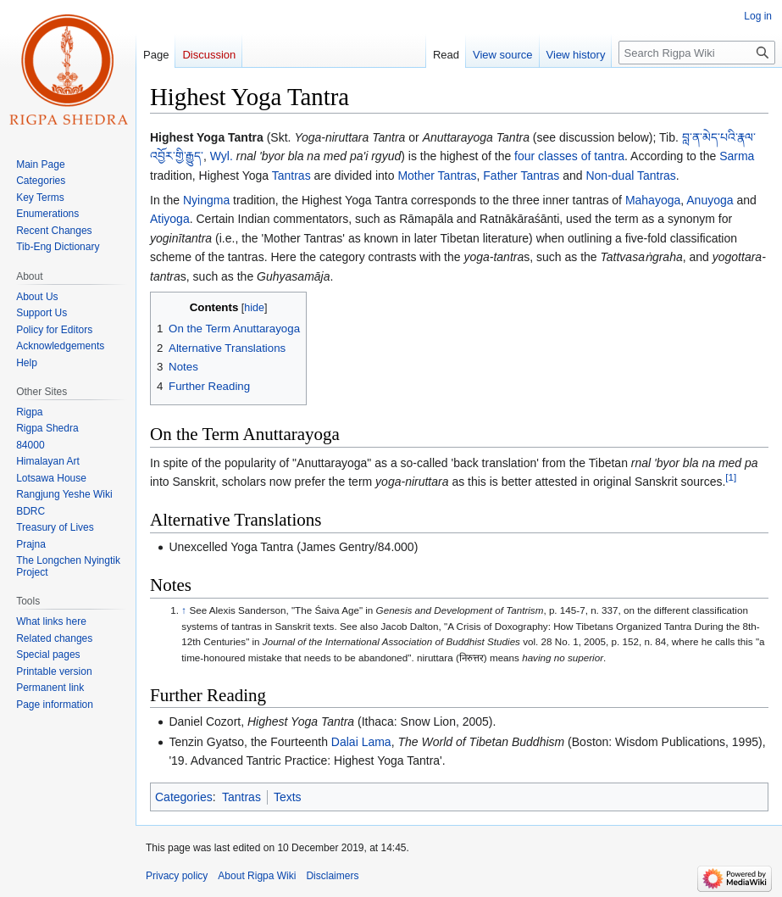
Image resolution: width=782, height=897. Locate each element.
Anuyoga (709, 200)
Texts (288, 797)
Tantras (291, 175)
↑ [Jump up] (183, 610)
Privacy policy (177, 876)
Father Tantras (521, 175)
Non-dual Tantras (630, 175)
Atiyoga (170, 219)
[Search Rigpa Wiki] (696, 52)
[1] (730, 476)
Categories (184, 797)
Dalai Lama (361, 742)
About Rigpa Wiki (257, 876)
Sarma (736, 156)
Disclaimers (332, 876)
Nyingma (206, 200)
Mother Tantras (436, 175)
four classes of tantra (569, 156)
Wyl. (221, 156)
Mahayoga (652, 200)
